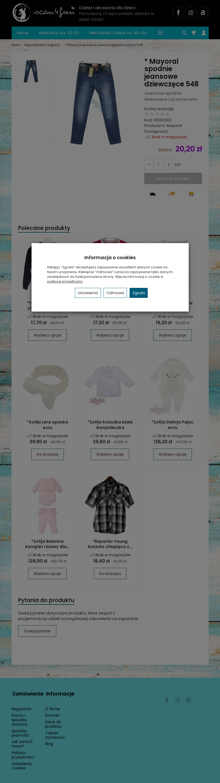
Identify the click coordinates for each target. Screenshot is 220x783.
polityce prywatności (65, 281)
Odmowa (115, 293)
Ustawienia (88, 293)
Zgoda (138, 293)
